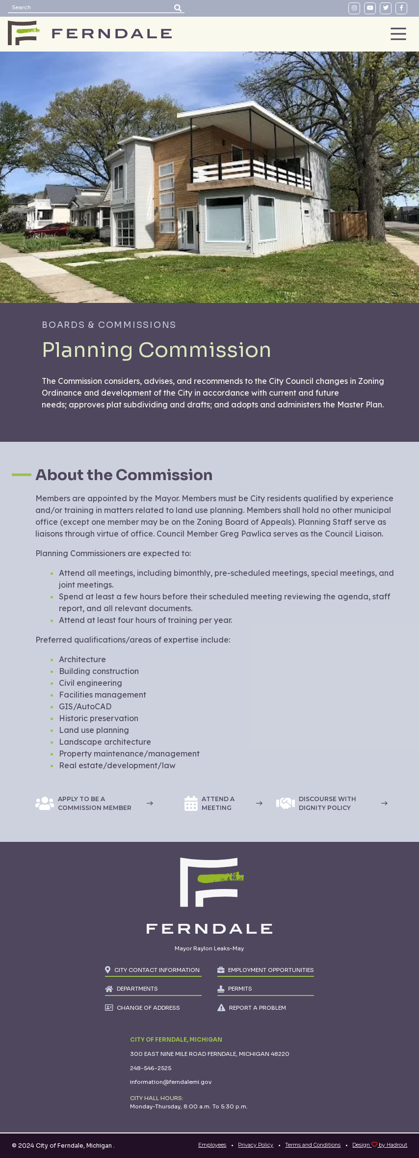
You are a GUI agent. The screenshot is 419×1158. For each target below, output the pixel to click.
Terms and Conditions (312, 1145)
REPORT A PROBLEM (257, 1007)
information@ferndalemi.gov (170, 1081)
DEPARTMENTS (137, 988)
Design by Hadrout (379, 1145)
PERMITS (240, 988)
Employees (212, 1145)
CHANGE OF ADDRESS (148, 1007)
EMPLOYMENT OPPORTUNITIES (271, 970)
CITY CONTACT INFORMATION (157, 970)
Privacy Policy (255, 1145)
